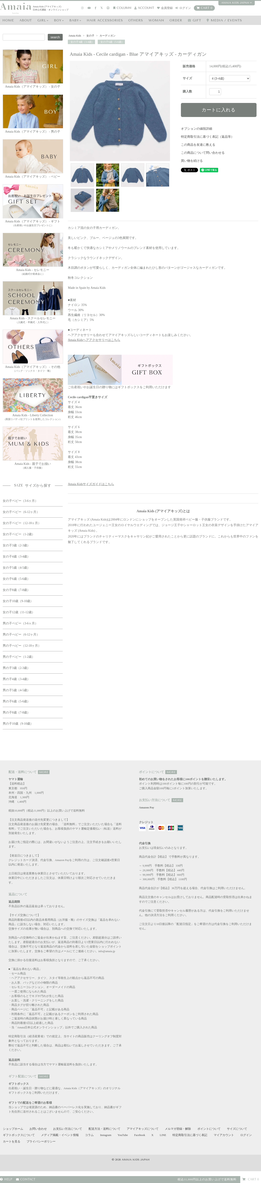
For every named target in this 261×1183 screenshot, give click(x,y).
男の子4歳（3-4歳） (16, 679)
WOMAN (156, 20)
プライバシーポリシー (41, 1141)
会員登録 (165, 8)
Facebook (139, 1135)
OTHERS (135, 20)
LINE (163, 1135)
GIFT (194, 20)
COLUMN (122, 8)
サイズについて (237, 1128)
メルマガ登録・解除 (178, 1128)
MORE (43, 772)
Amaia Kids (74, 35)
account (144, 8)
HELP (6, 1179)
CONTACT (25, 1179)
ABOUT (25, 20)
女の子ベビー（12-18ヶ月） (22, 523)
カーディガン (107, 35)
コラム (89, 1135)
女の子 (90, 35)
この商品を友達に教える (198, 144)
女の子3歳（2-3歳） (16, 545)
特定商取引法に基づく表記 (189, 1135)
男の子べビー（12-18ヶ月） (22, 645)
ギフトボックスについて (19, 1135)
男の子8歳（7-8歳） (16, 712)
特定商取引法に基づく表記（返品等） (207, 136)
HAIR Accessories (105, 20)
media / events (224, 20)
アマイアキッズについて (143, 1128)
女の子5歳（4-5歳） (16, 567)
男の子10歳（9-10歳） (18, 723)
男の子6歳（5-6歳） (16, 701)
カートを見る (11, 1141)
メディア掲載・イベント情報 (60, 1135)
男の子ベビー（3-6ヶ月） (20, 623)
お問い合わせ (38, 1128)
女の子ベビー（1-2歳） (19, 534)
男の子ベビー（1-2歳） (19, 656)
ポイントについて (209, 1128)
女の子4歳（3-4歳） (82, 41)
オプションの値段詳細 (196, 128)
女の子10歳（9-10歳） (18, 601)
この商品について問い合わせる (203, 152)
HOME (8, 20)
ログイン (183, 8)
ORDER (176, 20)
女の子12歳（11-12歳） (19, 612)
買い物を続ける (192, 160)
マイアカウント (224, 1135)
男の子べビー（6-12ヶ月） (21, 634)
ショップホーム (13, 1128)
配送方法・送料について (104, 1128)
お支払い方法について (67, 1128)
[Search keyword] (24, 37)
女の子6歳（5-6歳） (112, 41)
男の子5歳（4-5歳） (16, 690)
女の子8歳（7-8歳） (16, 590)
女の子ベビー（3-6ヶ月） (20, 500)
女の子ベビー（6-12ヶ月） (21, 512)
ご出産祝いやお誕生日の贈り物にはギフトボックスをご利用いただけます (120, 372)
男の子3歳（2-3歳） (16, 668)
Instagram (105, 1135)
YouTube (123, 1135)
